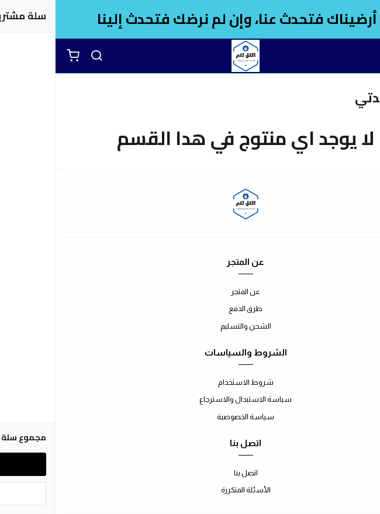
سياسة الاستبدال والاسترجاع (190, 399)
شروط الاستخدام (190, 382)
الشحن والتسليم (190, 326)
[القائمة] (362, 56)
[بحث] (41, 56)
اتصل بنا (190, 472)
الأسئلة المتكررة (190, 489)
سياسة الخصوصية (190, 416)
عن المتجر (190, 291)
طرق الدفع (190, 308)
